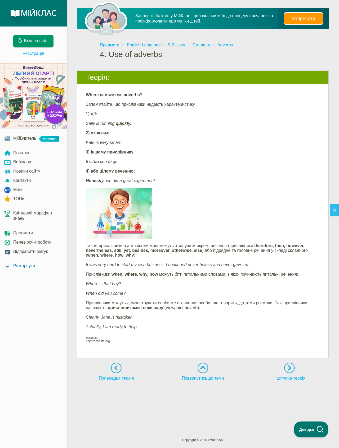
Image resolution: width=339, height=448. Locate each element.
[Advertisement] (203, 399)
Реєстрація (33, 53)
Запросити (304, 18)
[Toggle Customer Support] (311, 429)
